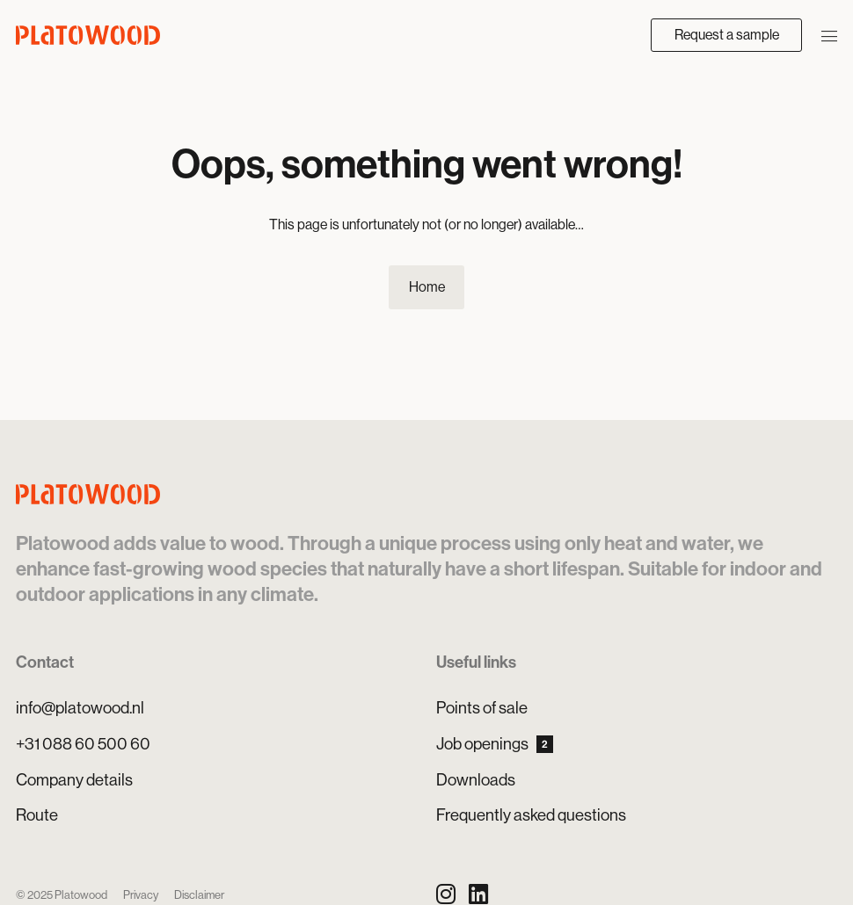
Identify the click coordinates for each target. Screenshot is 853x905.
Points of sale (482, 708)
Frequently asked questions (531, 815)
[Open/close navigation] (829, 34)
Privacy (140, 894)
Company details (74, 780)
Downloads (475, 780)
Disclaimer (199, 894)
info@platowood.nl (80, 708)
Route (37, 815)
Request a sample (726, 34)
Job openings (494, 744)
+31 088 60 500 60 (83, 744)
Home (427, 287)
